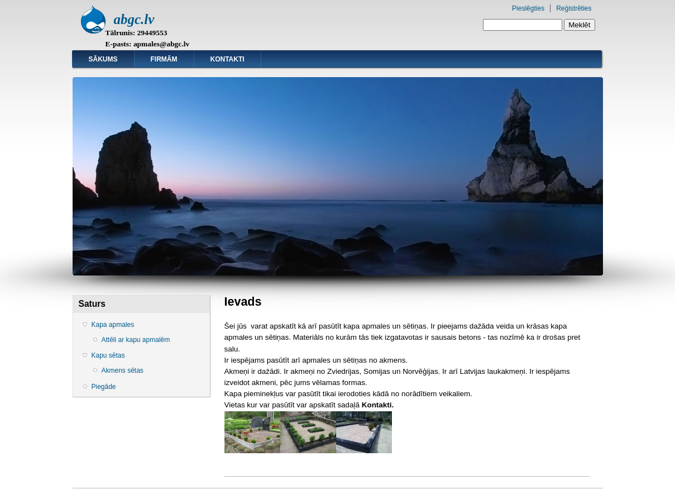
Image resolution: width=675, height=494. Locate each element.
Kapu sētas (108, 355)
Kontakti (227, 59)
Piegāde (104, 387)
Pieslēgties (528, 8)
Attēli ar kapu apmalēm (136, 340)
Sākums (103, 59)
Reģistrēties (573, 8)
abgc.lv (134, 19)
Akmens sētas (122, 370)
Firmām (164, 59)
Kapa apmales (113, 325)
